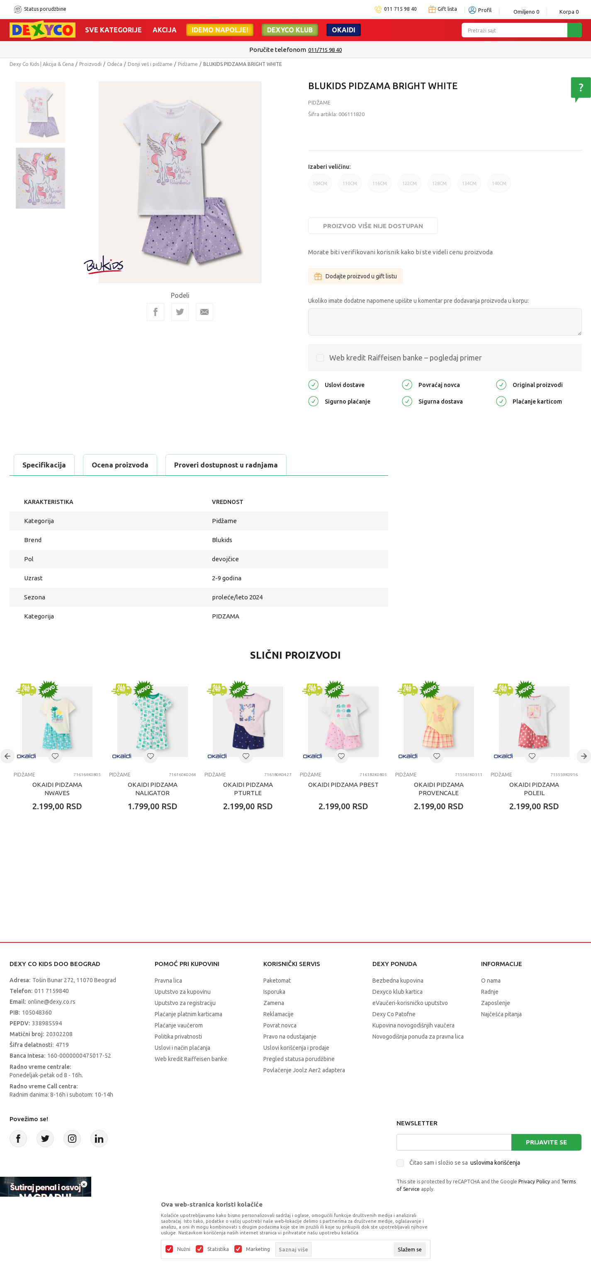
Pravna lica (168, 980)
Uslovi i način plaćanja (182, 1047)
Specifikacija (44, 465)
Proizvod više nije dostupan (373, 225)
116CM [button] (379, 186)
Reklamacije (278, 1014)
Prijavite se (546, 1142)
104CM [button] (320, 186)
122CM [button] (409, 186)
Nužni (183, 1249)
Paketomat (277, 980)
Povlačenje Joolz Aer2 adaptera (304, 1070)
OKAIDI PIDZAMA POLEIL (534, 788)
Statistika (218, 1249)
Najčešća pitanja (501, 1014)
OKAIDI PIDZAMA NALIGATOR (153, 788)
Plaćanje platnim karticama (188, 1014)
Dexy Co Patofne (394, 1014)
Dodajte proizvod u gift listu (355, 276)
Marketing (258, 1249)
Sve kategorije (113, 30)
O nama (491, 980)
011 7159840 (51, 991)
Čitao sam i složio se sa (464, 1163)
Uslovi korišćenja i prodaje (296, 1047)
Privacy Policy (534, 1181)
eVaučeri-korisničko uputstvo (410, 1003)
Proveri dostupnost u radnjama (226, 465)
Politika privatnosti (178, 1036)
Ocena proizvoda (120, 465)
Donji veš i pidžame (150, 64)
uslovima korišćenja (495, 1162)
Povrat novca (280, 1025)
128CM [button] (439, 186)
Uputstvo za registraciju (185, 1003)
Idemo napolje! (220, 30)
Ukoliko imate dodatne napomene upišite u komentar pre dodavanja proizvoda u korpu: (418, 300)
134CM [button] (469, 186)
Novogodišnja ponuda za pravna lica (418, 1036)
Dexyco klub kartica (397, 991)
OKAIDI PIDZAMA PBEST (343, 784)
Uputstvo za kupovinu (183, 991)
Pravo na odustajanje (289, 1036)
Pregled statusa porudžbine (299, 1059)
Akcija (165, 30)
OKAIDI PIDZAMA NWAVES (57, 788)
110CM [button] (350, 186)
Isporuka (274, 991)
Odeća (114, 64)
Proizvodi (90, 64)
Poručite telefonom (277, 49)
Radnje (490, 991)
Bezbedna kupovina (397, 980)
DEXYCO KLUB (290, 30)
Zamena (273, 1003)
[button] (55, 756)
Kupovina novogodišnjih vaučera (413, 1025)
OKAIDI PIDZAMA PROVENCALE (439, 788)
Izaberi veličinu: (329, 166)
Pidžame (188, 64)
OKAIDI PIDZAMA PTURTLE (248, 788)
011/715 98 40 (325, 50)
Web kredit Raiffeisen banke (191, 1059)
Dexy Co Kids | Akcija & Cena (42, 64)
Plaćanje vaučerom (179, 1025)
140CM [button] (499, 186)
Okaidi (343, 30)
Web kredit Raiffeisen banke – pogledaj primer (405, 357)
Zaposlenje (495, 1003)
